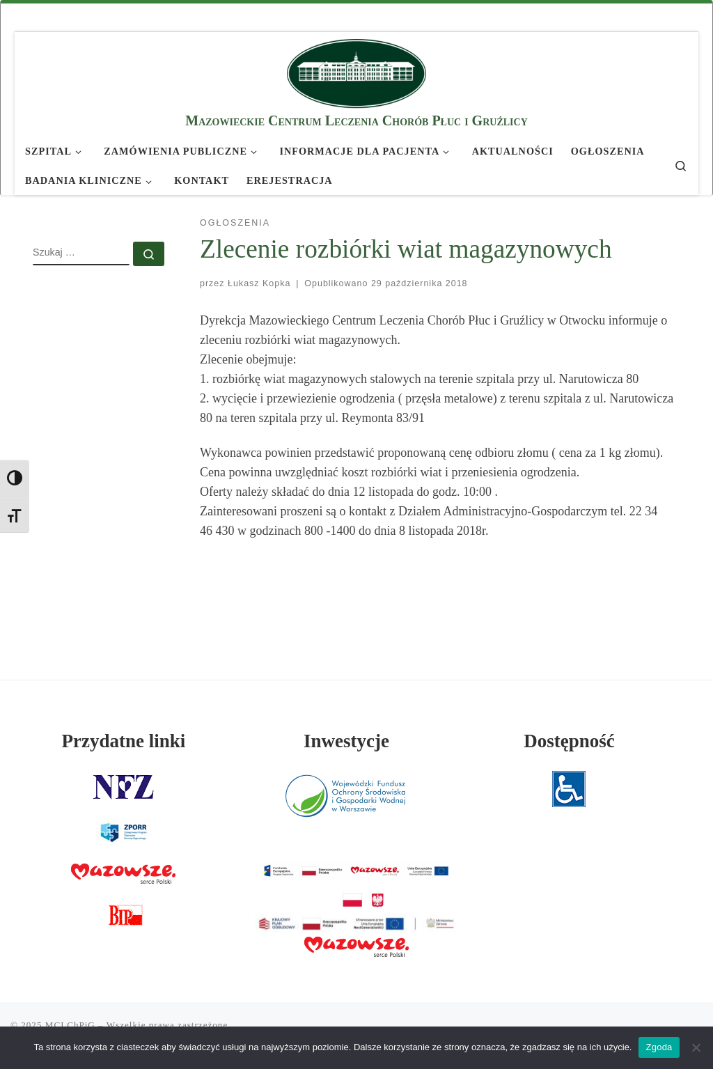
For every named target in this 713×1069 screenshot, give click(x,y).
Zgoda (658, 1047)
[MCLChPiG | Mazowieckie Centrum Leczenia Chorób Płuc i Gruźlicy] (356, 71)
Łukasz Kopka (259, 283)
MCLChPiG (70, 1025)
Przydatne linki (124, 741)
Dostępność (569, 741)
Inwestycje (346, 741)
